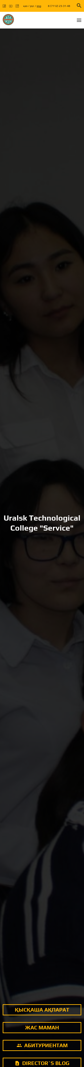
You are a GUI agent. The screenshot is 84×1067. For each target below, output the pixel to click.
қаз (25, 6)
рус (32, 6)
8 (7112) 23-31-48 (59, 6)
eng (39, 6)
